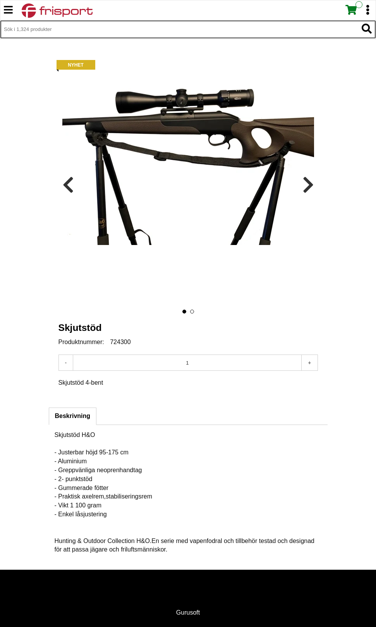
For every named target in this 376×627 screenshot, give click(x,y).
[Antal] (187, 363)
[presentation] (68, 185)
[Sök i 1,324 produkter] (179, 29)
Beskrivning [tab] (73, 416)
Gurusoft (188, 612)
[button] (184, 312)
